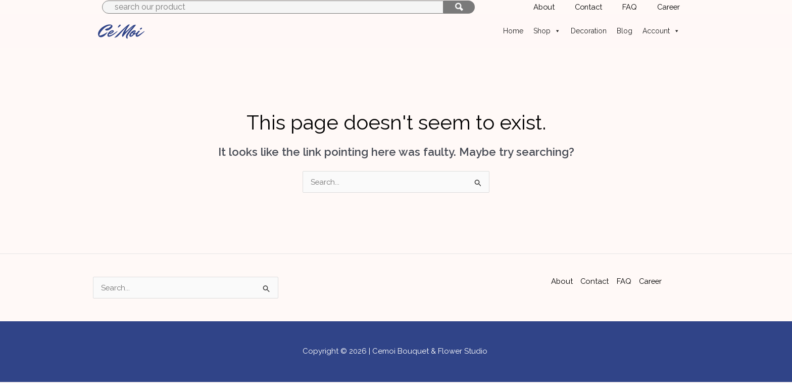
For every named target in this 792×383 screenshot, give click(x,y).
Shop (547, 30)
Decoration (589, 31)
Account (661, 30)
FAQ (624, 281)
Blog (624, 31)
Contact (594, 281)
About (561, 281)
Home (513, 31)
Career (651, 281)
